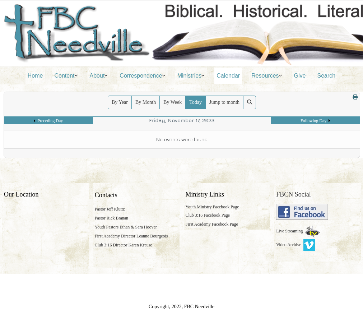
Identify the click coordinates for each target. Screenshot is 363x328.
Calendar (228, 76)
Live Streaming (290, 231)
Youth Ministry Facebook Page (212, 206)
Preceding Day (50, 120)
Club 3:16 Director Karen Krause (123, 245)
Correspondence (141, 76)
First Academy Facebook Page (212, 224)
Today (195, 102)
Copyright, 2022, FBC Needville (181, 306)
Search (326, 76)
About (97, 76)
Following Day (313, 120)
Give (300, 76)
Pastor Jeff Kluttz (110, 209)
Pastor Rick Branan (111, 218)
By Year (120, 102)
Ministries (189, 76)
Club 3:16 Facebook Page (208, 215)
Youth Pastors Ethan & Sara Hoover (126, 227)
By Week (172, 102)
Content (64, 76)
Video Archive (295, 244)
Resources (265, 76)
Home (35, 76)
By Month (145, 102)
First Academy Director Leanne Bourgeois (131, 236)
